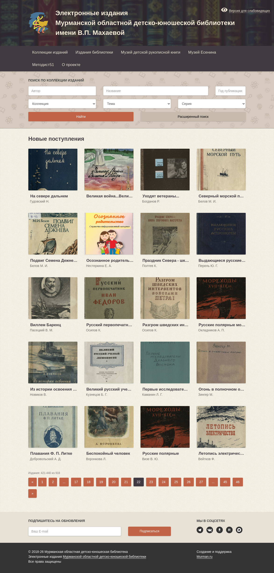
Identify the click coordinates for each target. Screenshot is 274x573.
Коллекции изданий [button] (50, 52)
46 (238, 482)
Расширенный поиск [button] (193, 116)
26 (189, 482)
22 (139, 482)
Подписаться (149, 531)
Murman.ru (205, 556)
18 (88, 482)
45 (225, 482)
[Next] (32, 493)
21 (126, 482)
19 (101, 482)
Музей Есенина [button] (202, 52)
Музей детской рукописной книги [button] (150, 52)
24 (164, 482)
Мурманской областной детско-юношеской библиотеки (104, 556)
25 (176, 482)
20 (113, 482)
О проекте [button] (71, 65)
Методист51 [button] (43, 65)
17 (76, 482)
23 (151, 482)
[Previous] (32, 482)
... (64, 482)
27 (201, 482)
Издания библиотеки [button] (94, 52)
